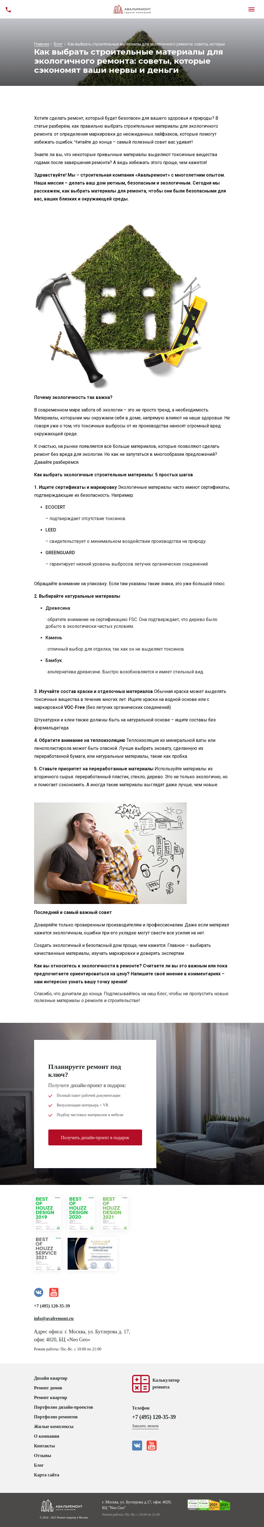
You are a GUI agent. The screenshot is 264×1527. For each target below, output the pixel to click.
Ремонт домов (48, 1387)
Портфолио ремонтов (56, 1416)
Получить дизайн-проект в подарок (95, 1137)
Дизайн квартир (51, 1378)
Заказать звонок (145, 1426)
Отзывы (42, 1455)
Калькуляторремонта (166, 1383)
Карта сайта (46, 1474)
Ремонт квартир (50, 1397)
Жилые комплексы (54, 1426)
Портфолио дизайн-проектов (63, 1407)
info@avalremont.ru (54, 1318)
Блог (39, 1465)
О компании (46, 1436)
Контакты (44, 1445)
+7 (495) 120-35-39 (52, 1305)
